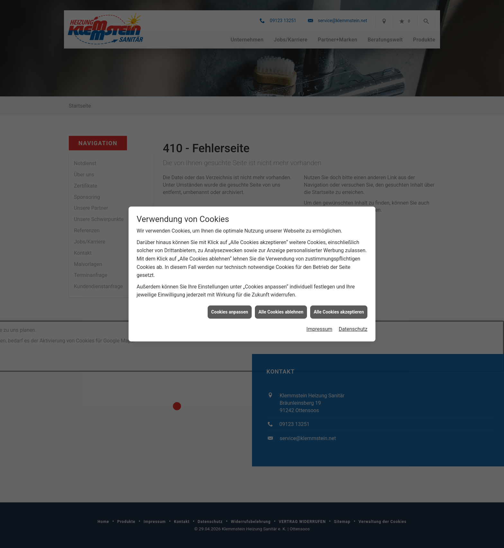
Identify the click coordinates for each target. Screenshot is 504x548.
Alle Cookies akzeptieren (339, 300)
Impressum (319, 317)
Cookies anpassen (229, 300)
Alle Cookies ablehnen (280, 300)
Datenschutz (353, 317)
